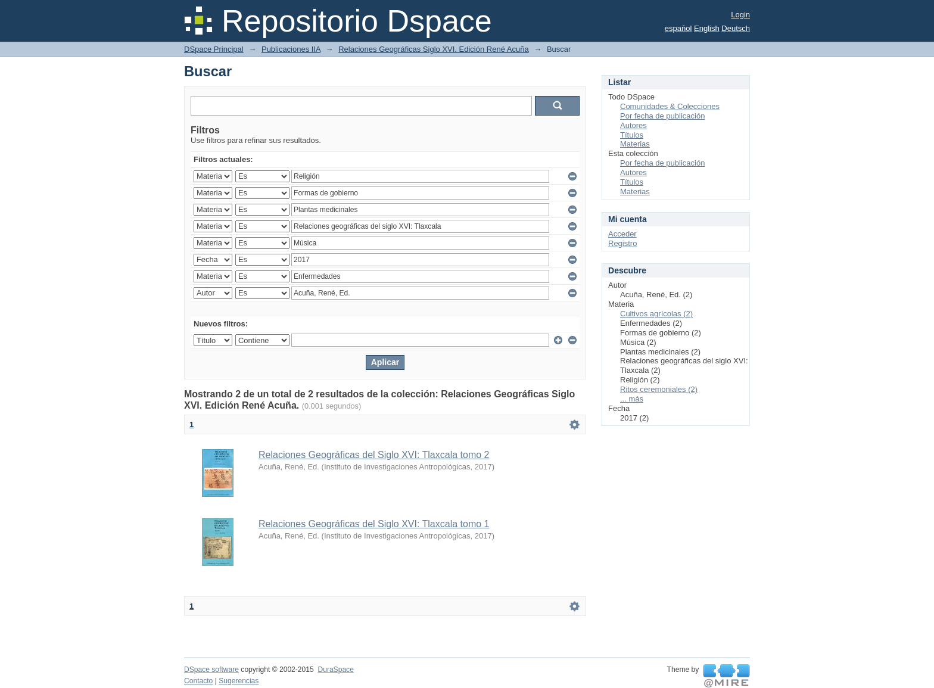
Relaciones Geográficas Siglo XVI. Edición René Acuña (433, 49)
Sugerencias (239, 681)
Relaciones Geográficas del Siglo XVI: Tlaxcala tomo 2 (374, 455)
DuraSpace (335, 669)
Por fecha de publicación (662, 115)
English (707, 28)
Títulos (631, 134)
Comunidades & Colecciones (670, 106)
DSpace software (211, 669)
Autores (633, 125)
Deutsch (735, 28)
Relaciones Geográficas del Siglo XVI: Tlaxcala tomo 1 (374, 524)
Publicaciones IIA (290, 49)
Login (740, 14)
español (678, 28)
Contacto (198, 681)
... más (631, 398)
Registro (622, 243)
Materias (635, 143)
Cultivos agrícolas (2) (656, 313)
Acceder (622, 233)
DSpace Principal (214, 49)
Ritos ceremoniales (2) (659, 389)
